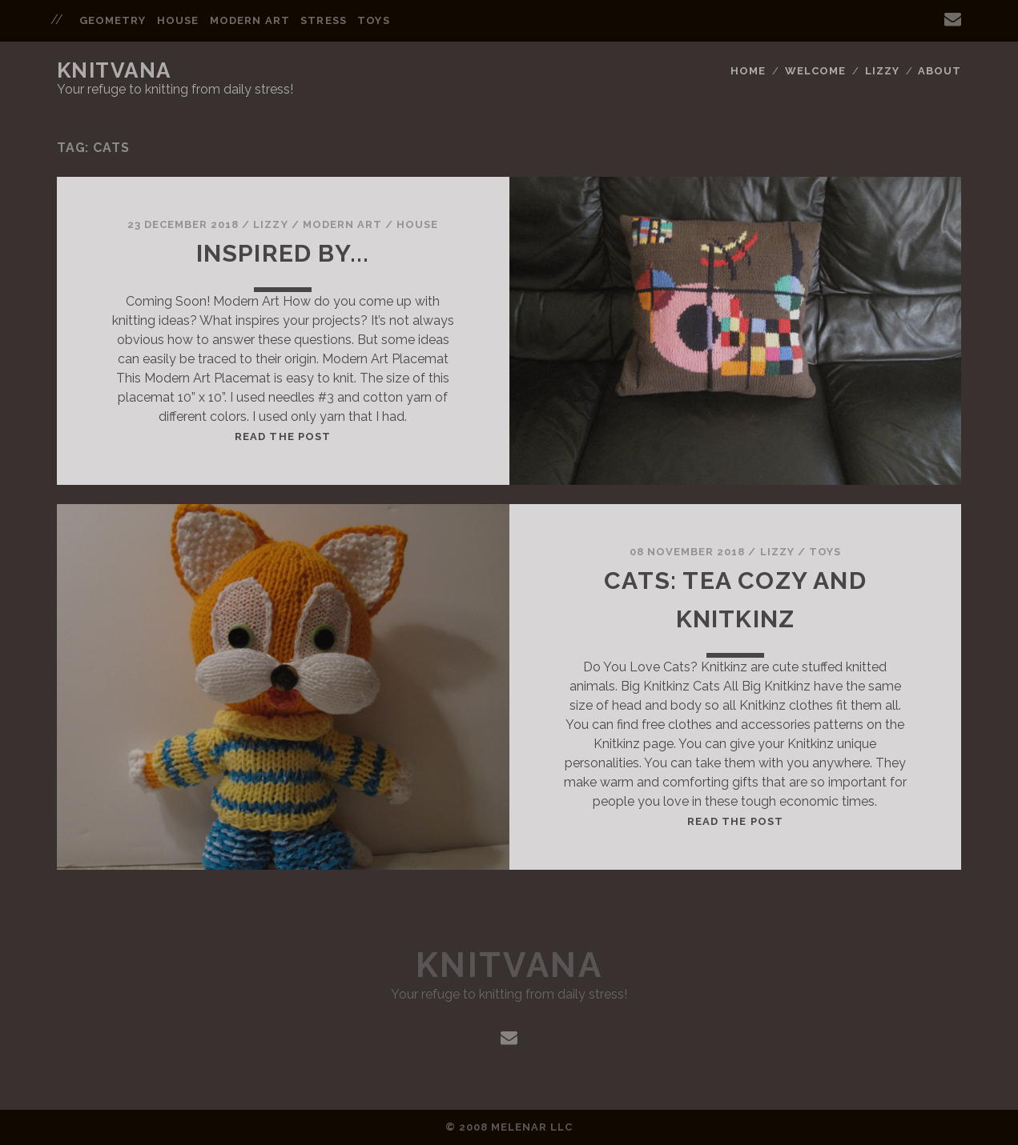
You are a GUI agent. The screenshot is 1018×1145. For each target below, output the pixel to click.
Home (748, 71)
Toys (373, 20)
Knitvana (114, 70)
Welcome (815, 71)
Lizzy (882, 71)
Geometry (112, 20)
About (939, 71)
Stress (323, 20)
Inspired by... (283, 253)
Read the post (283, 436)
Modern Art (249, 20)
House (178, 20)
